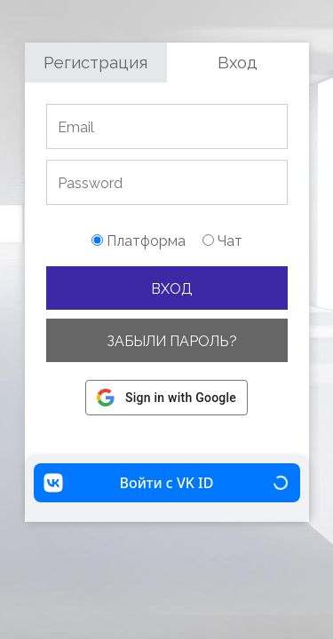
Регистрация (95, 62)
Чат (222, 241)
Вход (238, 62)
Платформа (138, 241)
